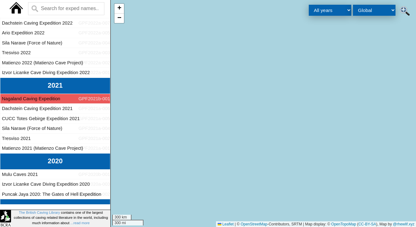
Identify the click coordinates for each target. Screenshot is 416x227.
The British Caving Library (39, 212)
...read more (80, 223)
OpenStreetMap (254, 224)
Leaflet (226, 224)
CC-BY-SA (367, 224)
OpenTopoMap (343, 224)
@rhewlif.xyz (403, 224)
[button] (119, 9)
